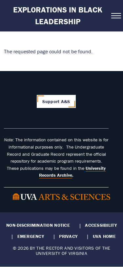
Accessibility (101, 225)
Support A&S (56, 101)
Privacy (68, 236)
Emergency (30, 236)
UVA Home (104, 236)
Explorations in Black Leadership (57, 15)
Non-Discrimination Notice (38, 225)
